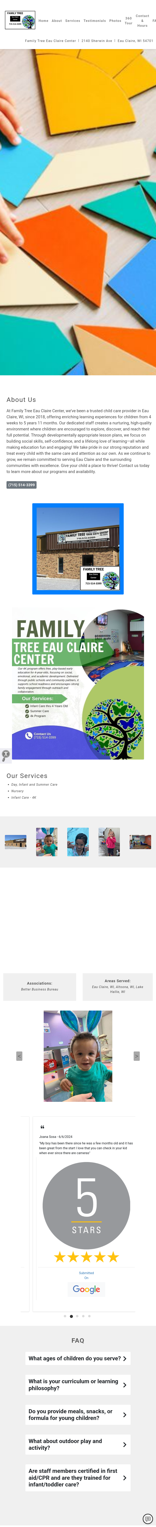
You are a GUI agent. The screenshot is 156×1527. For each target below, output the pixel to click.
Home (44, 21)
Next (137, 1056)
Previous (19, 1056)
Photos (115, 21)
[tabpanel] (78, 1214)
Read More (39, 1153)
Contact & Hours (143, 21)
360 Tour (128, 20)
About (57, 21)
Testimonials (95, 21)
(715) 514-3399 (21, 485)
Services (72, 21)
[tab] (65, 1316)
